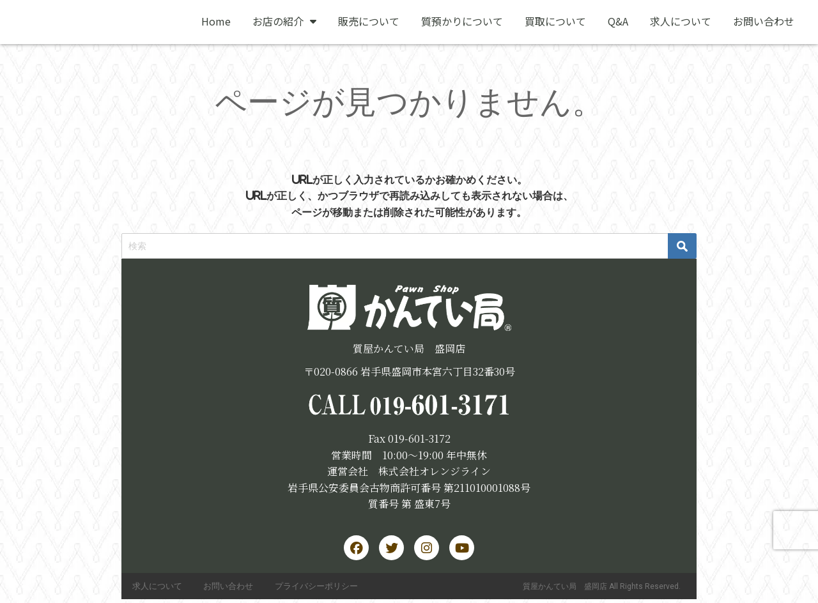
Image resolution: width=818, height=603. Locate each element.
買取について (555, 21)
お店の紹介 (284, 21)
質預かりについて (462, 21)
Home (216, 21)
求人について (680, 21)
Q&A (618, 21)
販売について (368, 21)
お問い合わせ (763, 21)
